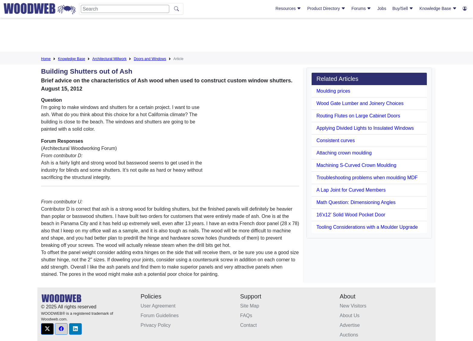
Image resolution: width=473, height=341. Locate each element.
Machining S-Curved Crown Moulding (356, 165)
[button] (47, 329)
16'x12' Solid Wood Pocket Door (350, 214)
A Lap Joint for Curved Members (351, 190)
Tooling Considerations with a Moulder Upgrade (367, 227)
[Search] (125, 9)
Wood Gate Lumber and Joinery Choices (360, 103)
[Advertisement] (236, 35)
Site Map (249, 305)
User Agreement (158, 305)
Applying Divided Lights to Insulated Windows (365, 128)
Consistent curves (335, 140)
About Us (350, 315)
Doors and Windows (150, 59)
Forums (361, 8)
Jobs (381, 8)
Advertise (350, 325)
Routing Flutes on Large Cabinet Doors (358, 115)
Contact (248, 325)
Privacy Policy (156, 325)
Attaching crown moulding (344, 152)
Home (46, 59)
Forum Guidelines (160, 315)
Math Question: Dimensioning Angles (355, 202)
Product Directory (326, 8)
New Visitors (353, 305)
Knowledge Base (438, 8)
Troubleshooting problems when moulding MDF (367, 177)
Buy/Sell (402, 8)
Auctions (349, 334)
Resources (288, 8)
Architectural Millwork (109, 59)
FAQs (246, 315)
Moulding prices (333, 91)
